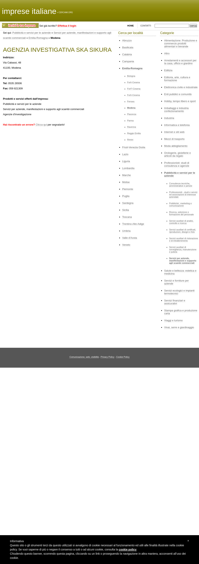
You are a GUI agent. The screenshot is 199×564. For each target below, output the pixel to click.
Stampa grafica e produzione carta (180, 312)
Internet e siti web (174, 132)
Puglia (125, 196)
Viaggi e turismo (173, 320)
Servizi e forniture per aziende (176, 282)
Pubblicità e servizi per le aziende (31, 32)
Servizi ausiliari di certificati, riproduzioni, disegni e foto (182, 230)
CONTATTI (145, 25)
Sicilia (125, 209)
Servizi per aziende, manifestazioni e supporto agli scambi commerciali (182, 260)
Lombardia (128, 168)
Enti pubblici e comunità (177, 94)
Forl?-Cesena (133, 89)
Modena (131, 108)
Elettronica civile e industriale (181, 87)
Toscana (127, 216)
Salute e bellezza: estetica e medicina (180, 272)
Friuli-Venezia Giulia (133, 147)
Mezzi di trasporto (174, 138)
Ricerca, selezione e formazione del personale (181, 213)
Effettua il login (67, 25)
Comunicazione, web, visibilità (84, 357)
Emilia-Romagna (38, 37)
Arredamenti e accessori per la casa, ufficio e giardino (180, 62)
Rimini (130, 139)
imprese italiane (29, 11)
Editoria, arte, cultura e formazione (177, 79)
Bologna (131, 76)
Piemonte (127, 189)
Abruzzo (127, 40)
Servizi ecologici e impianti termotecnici (179, 292)
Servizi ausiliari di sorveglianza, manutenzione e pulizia (182, 249)
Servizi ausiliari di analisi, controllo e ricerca (181, 222)
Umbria (126, 230)
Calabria (127, 54)
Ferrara (130, 101)
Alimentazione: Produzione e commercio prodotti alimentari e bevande (180, 43)
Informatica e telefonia (177, 125)
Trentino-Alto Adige (133, 223)
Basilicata (127, 47)
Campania (128, 61)
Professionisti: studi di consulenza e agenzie (176, 164)
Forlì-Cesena (133, 82)
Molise (126, 182)
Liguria (126, 161)
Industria (169, 118)
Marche (126, 175)
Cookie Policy (123, 357)
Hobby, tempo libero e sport (180, 101)
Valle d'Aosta (129, 237)
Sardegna (127, 203)
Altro (167, 53)
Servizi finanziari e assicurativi (174, 302)
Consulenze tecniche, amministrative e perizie (180, 184)
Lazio (125, 154)
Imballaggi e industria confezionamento (176, 110)
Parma (130, 120)
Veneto (126, 244)
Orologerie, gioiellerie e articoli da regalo (177, 154)
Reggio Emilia (134, 133)
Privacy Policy (107, 357)
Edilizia (168, 70)
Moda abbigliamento (175, 145)
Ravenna (131, 127)
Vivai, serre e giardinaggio (179, 327)
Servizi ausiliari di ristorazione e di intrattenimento (183, 239)
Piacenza (131, 114)
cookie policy (128, 549)
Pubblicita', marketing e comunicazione (180, 204)
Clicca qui (41, 124)
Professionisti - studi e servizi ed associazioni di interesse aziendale (183, 194)
